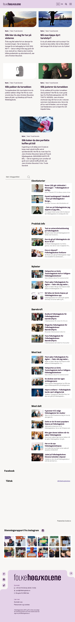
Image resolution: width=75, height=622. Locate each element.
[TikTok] (4, 585)
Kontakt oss (18, 602)
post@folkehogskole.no (23, 590)
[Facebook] (4, 574)
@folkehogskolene (63, 481)
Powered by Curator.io (64, 521)
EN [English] (62, 4)
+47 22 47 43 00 (21, 588)
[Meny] (70, 4)
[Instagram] (4, 580)
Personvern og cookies (22, 605)
